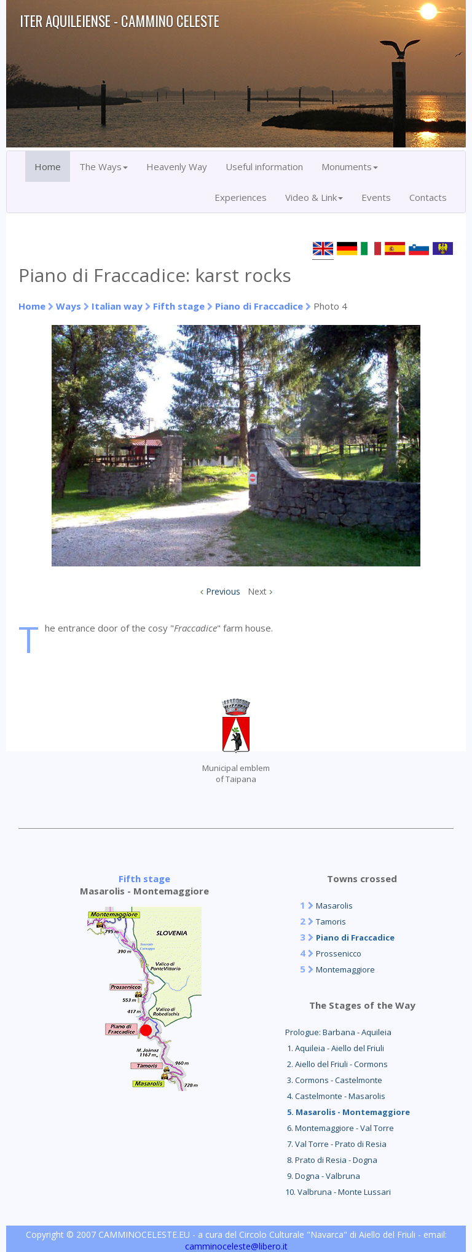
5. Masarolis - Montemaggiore (347, 1111)
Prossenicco (338, 953)
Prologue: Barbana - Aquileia (338, 1032)
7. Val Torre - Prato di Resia (336, 1143)
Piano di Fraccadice (259, 306)
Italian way (117, 306)
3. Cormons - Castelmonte (333, 1080)
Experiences (240, 197)
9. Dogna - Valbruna (322, 1175)
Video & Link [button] (314, 197)
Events (376, 197)
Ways (68, 306)
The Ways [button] (103, 166)
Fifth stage (179, 306)
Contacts (428, 197)
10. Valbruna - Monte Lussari (338, 1191)
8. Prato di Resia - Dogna (331, 1159)
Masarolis (334, 905)
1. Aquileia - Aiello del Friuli (334, 1048)
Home (47, 166)
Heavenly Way (176, 166)
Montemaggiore (345, 969)
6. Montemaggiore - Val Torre (339, 1127)
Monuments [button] (349, 166)
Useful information (264, 166)
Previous (223, 591)
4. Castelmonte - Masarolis (335, 1095)
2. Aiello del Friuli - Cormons (336, 1064)
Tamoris (331, 921)
